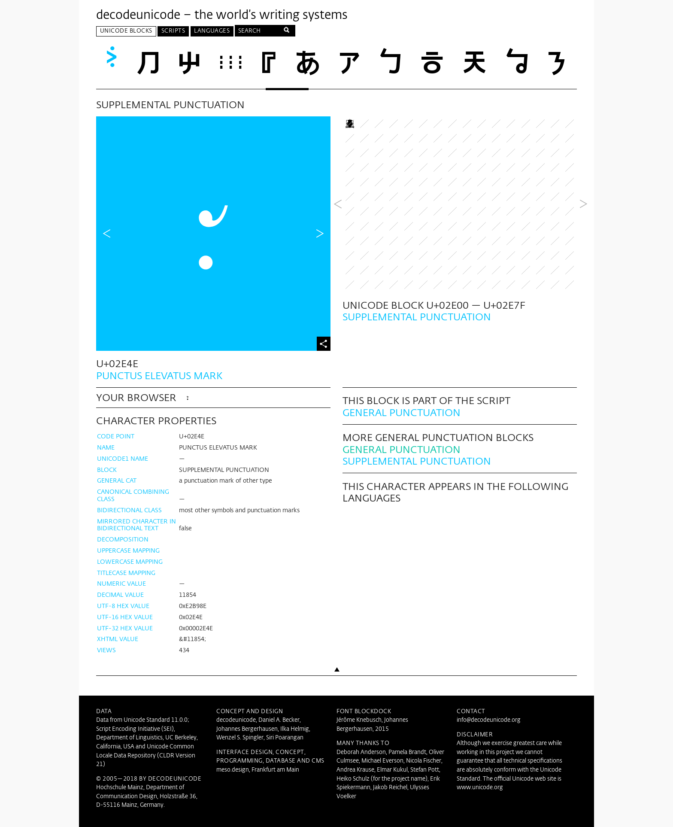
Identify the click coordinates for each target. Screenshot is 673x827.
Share (323, 343)
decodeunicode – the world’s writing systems (222, 15)
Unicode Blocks (126, 31)
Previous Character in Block (107, 233)
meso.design (232, 769)
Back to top (336, 684)
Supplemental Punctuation (417, 461)
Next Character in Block (319, 233)
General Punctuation (402, 412)
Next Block (583, 233)
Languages (212, 31)
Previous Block (338, 233)
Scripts (173, 31)
